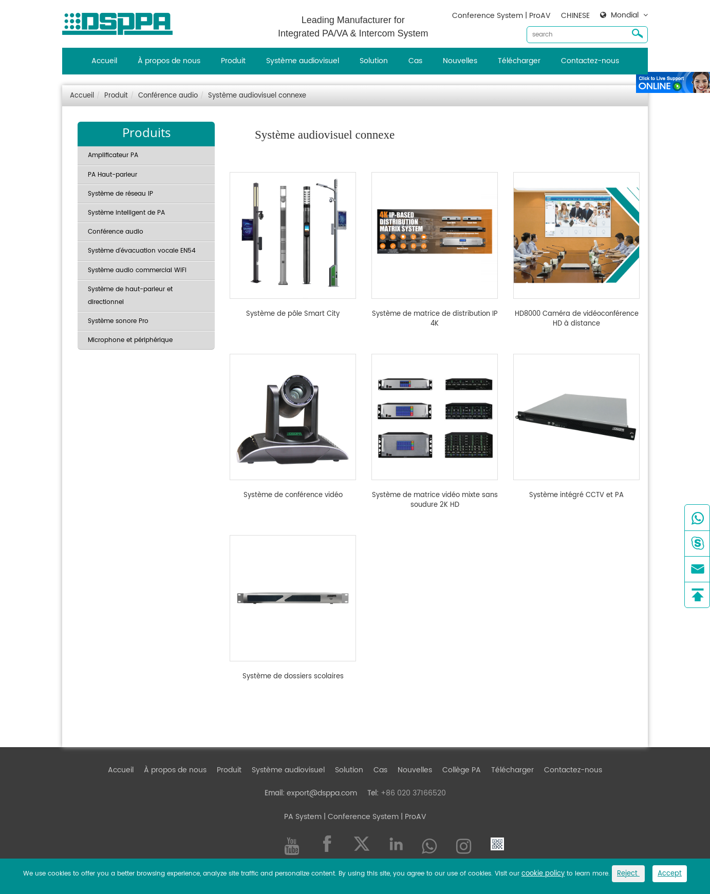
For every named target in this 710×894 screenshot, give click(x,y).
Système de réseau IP (120, 194)
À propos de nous (169, 61)
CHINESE (575, 16)
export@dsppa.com (322, 793)
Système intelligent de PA (126, 213)
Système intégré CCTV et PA (576, 495)
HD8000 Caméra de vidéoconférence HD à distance (577, 319)
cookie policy (543, 873)
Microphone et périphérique (130, 340)
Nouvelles (460, 61)
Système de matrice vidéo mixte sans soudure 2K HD (435, 500)
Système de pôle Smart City (293, 314)
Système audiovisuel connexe (257, 95)
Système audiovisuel (302, 61)
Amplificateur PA (113, 155)
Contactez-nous (590, 61)
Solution (374, 61)
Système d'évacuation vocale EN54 (142, 251)
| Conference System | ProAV (374, 817)
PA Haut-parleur (112, 175)
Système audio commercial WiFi (137, 270)
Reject (628, 873)
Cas (415, 61)
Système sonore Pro (118, 321)
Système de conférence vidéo (293, 495)
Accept (670, 873)
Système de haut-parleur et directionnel (130, 295)
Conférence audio (168, 95)
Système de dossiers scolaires (293, 677)
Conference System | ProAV (501, 16)
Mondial (625, 15)
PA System (303, 817)
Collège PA (461, 770)
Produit (233, 61)
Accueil (104, 61)
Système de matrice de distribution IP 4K (435, 319)
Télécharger (519, 61)
